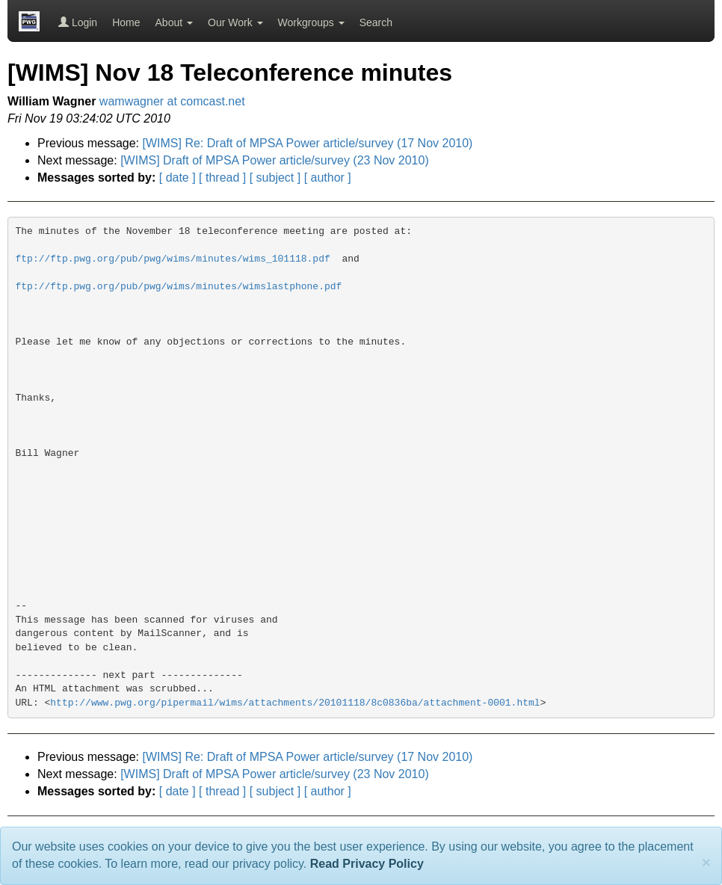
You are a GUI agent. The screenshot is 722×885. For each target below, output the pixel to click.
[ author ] (327, 177)
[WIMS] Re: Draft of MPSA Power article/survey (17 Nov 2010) (308, 143)
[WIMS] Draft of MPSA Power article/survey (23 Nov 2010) (274, 160)
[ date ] (177, 177)
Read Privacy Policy (367, 863)
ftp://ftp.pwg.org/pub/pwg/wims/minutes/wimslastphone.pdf (179, 286)
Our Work (235, 22)
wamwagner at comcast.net (172, 101)
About (174, 22)
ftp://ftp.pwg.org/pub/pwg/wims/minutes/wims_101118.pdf (173, 259)
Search (376, 22)
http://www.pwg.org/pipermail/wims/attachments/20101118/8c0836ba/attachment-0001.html (295, 703)
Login (77, 22)
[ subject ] (275, 177)
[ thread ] (222, 177)
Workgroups (311, 22)
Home (126, 22)
